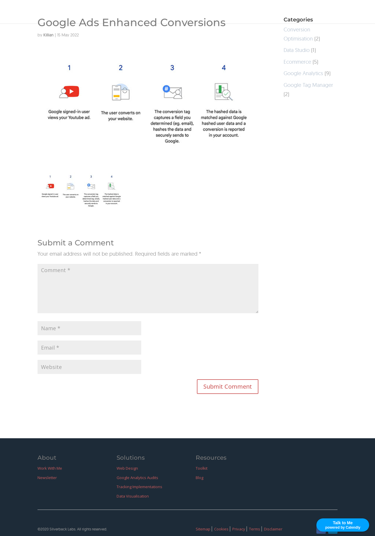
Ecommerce (297, 61)
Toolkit (201, 468)
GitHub (316, 12)
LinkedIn (343, 12)
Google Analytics (303, 73)
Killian (48, 35)
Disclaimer (273, 529)
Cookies (221, 529)
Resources (267, 12)
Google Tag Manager (308, 85)
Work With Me (229, 12)
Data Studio (297, 50)
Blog (293, 12)
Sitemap (203, 529)
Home (196, 12)
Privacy (239, 529)
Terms (255, 529)
